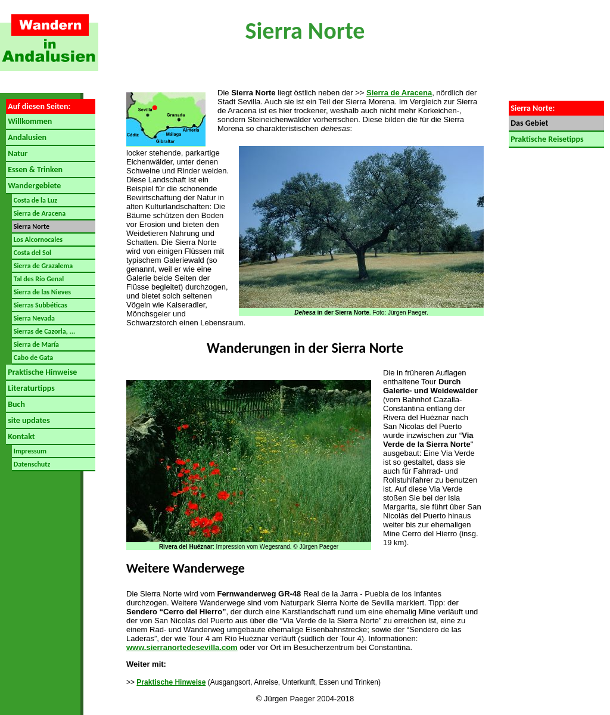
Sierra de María (35, 344)
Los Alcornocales (37, 239)
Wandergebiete (33, 186)
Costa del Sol (31, 252)
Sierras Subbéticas (39, 305)
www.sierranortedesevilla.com (182, 647)
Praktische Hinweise (41, 372)
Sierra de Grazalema (42, 266)
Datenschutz (31, 464)
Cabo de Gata (32, 357)
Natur (17, 153)
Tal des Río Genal (38, 279)
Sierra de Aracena (39, 213)
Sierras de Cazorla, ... (43, 331)
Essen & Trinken (34, 169)
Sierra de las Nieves (41, 292)
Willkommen (29, 121)
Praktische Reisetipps (546, 139)
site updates (28, 420)
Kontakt (20, 436)
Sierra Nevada (33, 318)
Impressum (29, 451)
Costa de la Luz (34, 200)
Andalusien (26, 137)
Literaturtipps (30, 388)
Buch (15, 404)
